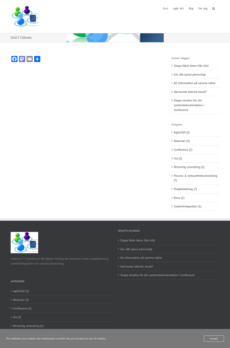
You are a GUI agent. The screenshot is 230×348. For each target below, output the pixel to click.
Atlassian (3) (182, 141)
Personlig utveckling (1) (189, 167)
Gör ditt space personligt (190, 74)
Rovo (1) (179, 198)
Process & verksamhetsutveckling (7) (195, 178)
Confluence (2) (183, 149)
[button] (213, 8)
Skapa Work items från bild (191, 66)
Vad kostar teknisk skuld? (190, 92)
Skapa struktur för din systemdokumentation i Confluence (189, 104)
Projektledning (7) (185, 189)
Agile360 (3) (182, 132)
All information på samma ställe (194, 83)
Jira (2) (178, 158)
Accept (214, 338)
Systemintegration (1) (187, 206)
